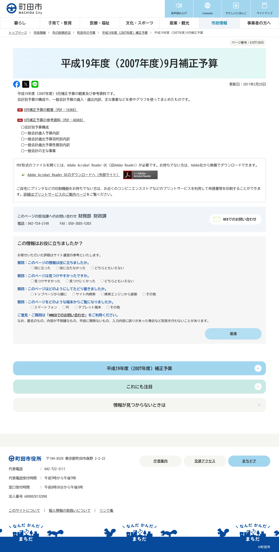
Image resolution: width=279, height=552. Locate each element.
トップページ (18, 32)
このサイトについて (24, 510)
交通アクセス (204, 461)
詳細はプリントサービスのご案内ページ (55, 194)
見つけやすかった (47, 281)
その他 (151, 294)
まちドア (249, 461)
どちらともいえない (109, 268)
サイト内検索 (85, 294)
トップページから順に (50, 294)
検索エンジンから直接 (120, 294)
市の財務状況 (61, 32)
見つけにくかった (82, 281)
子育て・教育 (60, 23)
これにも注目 (139, 386)
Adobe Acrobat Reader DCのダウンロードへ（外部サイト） (73, 175)
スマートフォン (45, 307)
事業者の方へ (259, 23)
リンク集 (106, 510)
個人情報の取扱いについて (70, 510)
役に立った (42, 268)
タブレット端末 (89, 307)
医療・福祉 (100, 23)
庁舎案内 (161, 461)
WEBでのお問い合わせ (239, 219)
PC (67, 307)
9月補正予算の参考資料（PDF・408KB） (54, 120)
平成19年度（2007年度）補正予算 (125, 32)
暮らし (20, 23)
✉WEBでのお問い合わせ (67, 315)
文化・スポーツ (139, 23)
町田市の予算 (86, 32)
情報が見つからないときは (139, 405)
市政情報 (219, 23)
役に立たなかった (73, 268)
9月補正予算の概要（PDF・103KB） (51, 109)
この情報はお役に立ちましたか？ (50, 243)
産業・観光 (179, 23)
